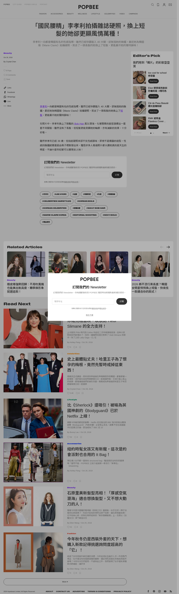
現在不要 (89, 315)
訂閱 (122, 301)
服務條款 (95, 308)
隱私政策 (103, 308)
